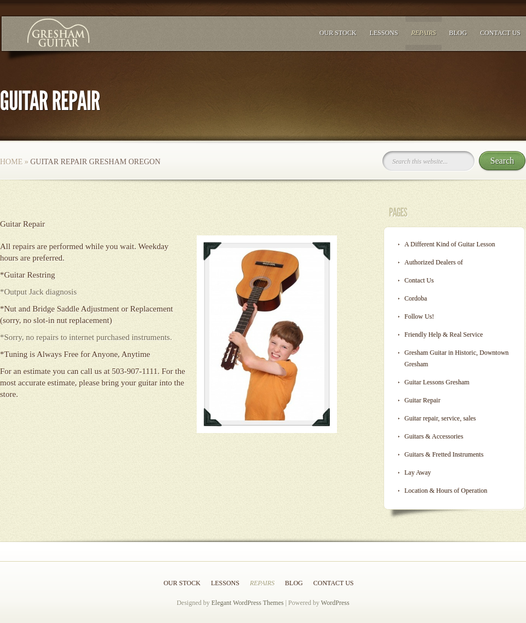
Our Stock (337, 33)
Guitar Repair (422, 400)
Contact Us (500, 33)
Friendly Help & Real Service (443, 334)
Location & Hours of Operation (445, 490)
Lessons (383, 33)
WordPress (335, 603)
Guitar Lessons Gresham (437, 382)
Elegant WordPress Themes (247, 603)
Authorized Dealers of (433, 262)
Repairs (423, 33)
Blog (458, 33)
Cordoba (415, 298)
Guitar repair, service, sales (440, 418)
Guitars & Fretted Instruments (443, 454)
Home (11, 162)
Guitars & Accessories (433, 436)
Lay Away (417, 472)
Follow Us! (419, 316)
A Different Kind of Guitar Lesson (449, 244)
